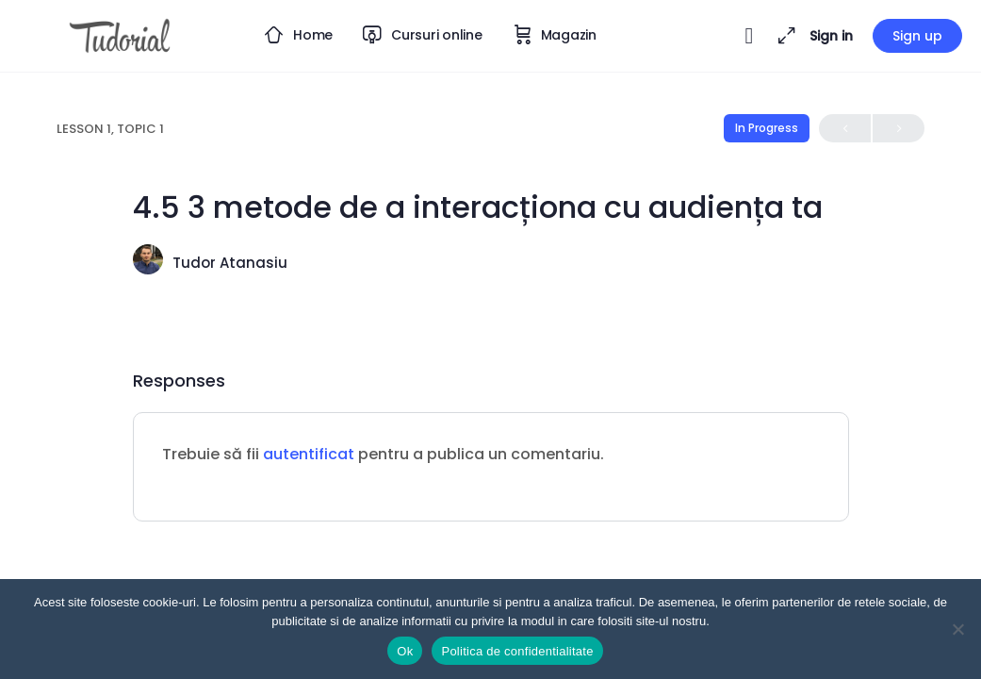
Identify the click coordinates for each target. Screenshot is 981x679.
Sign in (831, 35)
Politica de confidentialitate (517, 651)
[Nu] (957, 629)
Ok (405, 651)
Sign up (917, 35)
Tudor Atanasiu (229, 263)
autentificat (308, 454)
